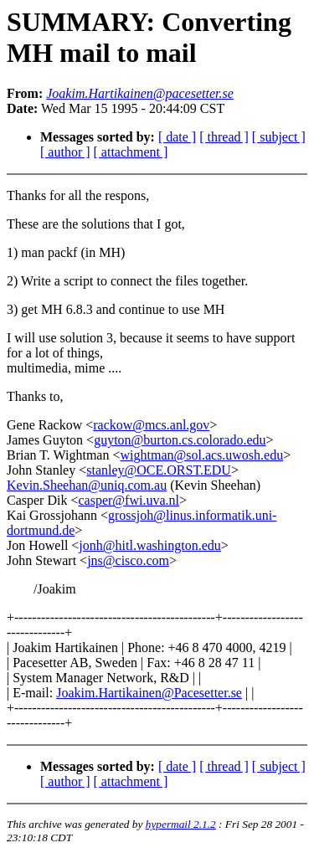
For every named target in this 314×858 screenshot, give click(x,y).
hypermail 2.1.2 (181, 824)
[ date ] (177, 137)
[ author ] (65, 152)
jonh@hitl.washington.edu (149, 545)
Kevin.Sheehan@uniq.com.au (87, 485)
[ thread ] (224, 137)
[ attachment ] (131, 152)
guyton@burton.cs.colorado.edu (179, 440)
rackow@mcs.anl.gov (151, 425)
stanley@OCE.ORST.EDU (158, 470)
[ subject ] (279, 137)
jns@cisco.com (128, 560)
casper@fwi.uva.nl (128, 500)
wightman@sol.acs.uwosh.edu (201, 455)
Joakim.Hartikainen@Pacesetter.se (149, 693)
